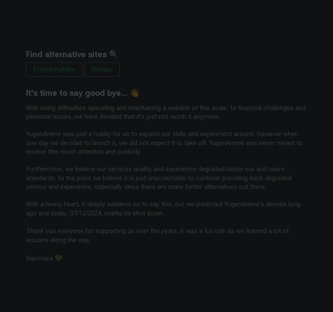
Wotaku (102, 69)
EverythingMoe (54, 69)
